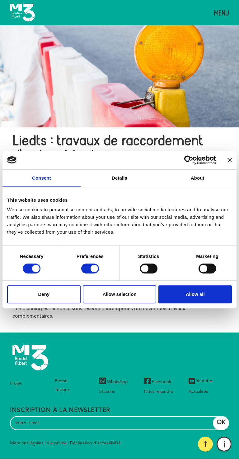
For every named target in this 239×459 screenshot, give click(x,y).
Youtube (200, 381)
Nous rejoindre (158, 391)
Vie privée (57, 443)
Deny (43, 294)
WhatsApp (113, 382)
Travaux (62, 390)
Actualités (198, 391)
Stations (107, 391)
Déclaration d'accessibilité (95, 443)
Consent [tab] (41, 178)
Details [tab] (119, 178)
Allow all (195, 294)
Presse (61, 381)
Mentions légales (26, 443)
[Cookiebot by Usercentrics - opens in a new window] (189, 160)
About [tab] (197, 178)
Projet (15, 383)
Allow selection (119, 294)
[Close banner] (229, 160)
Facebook (157, 382)
